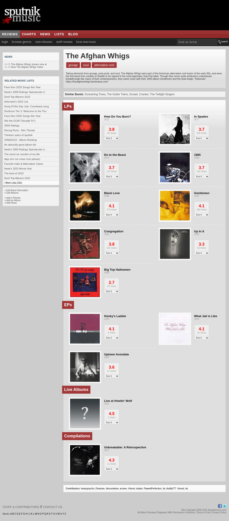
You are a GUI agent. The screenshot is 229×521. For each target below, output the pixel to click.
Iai (164, 488)
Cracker (143, 94)
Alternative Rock (104, 65)
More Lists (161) (13, 183)
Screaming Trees (95, 94)
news (45, 34)
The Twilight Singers (162, 94)
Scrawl (133, 94)
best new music (86, 42)
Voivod (131, 488)
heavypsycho (87, 488)
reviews (10, 34)
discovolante (112, 488)
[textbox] (197, 42)
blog (73, 34)
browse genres (21, 42)
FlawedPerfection (152, 488)
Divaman (100, 488)
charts (29, 34)
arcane (123, 488)
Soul (86, 65)
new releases (43, 42)
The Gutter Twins (117, 94)
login (5, 42)
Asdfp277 (171, 488)
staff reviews (64, 42)
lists (59, 34)
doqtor (139, 488)
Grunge (73, 65)
